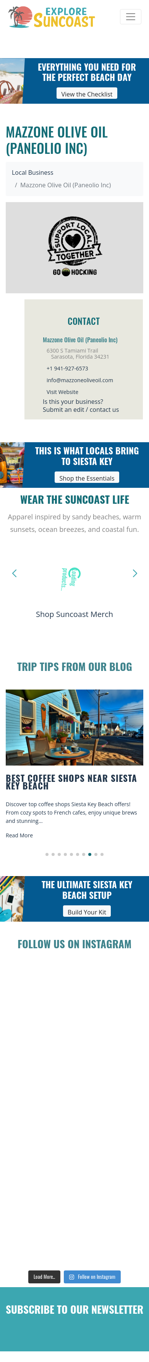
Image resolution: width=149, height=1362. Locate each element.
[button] (47, 854)
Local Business (32, 172)
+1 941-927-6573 (67, 368)
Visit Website (62, 391)
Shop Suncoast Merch (74, 614)
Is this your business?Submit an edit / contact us (81, 405)
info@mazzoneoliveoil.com (80, 380)
